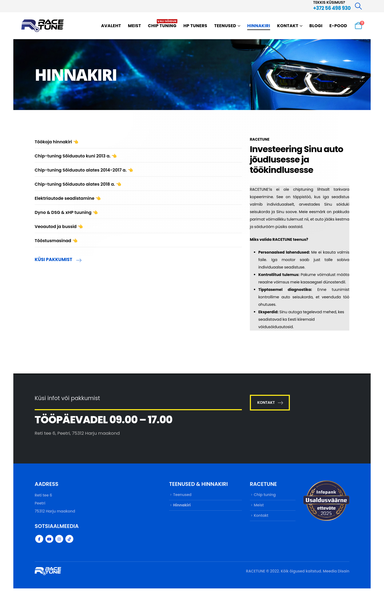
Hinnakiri (258, 26)
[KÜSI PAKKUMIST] (138, 261)
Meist (134, 26)
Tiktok (69, 539)
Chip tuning (162, 24)
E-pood (338, 26)
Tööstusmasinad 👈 (56, 241)
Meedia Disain (336, 571)
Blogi (315, 26)
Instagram (59, 539)
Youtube (49, 539)
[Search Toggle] (358, 6)
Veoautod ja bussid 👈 (59, 226)
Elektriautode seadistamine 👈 (68, 198)
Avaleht (111, 26)
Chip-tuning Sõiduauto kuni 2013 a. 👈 (76, 156)
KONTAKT (269, 402)
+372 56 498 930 (331, 8)
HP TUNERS (195, 26)
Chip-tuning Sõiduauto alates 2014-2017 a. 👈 (84, 170)
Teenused (225, 26)
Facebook (39, 539)
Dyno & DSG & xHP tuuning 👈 (66, 212)
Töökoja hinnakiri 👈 (56, 142)
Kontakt (287, 26)
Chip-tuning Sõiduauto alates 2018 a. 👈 (78, 184)
